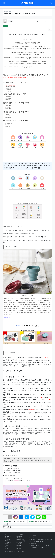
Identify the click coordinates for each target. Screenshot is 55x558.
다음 (10, 481)
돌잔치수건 (19, 537)
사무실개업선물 (8, 542)
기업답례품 (31, 409)
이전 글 (46, 357)
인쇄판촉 (19, 545)
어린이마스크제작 (21, 540)
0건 (38, 21)
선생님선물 (19, 542)
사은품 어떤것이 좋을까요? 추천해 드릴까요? (42, 521)
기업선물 (19, 543)
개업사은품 (7, 543)
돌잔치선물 (7, 540)
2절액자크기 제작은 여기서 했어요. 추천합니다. (18, 521)
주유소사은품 (7, 539)
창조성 (49, 399)
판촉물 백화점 (27, 3)
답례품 (40, 397)
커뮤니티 (5, 7)
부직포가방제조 (8, 545)
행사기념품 (19, 536)
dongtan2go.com (26, 556)
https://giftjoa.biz (17, 478)
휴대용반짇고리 (8, 546)
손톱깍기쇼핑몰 (20, 539)
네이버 (6, 481)
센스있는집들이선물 (10, 85)
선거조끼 (19, 546)
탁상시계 (23, 166)
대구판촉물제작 (20, 534)
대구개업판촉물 (8, 537)
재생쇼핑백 (19, 548)
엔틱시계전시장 (8, 536)
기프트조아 (30, 295)
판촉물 (10, 21)
